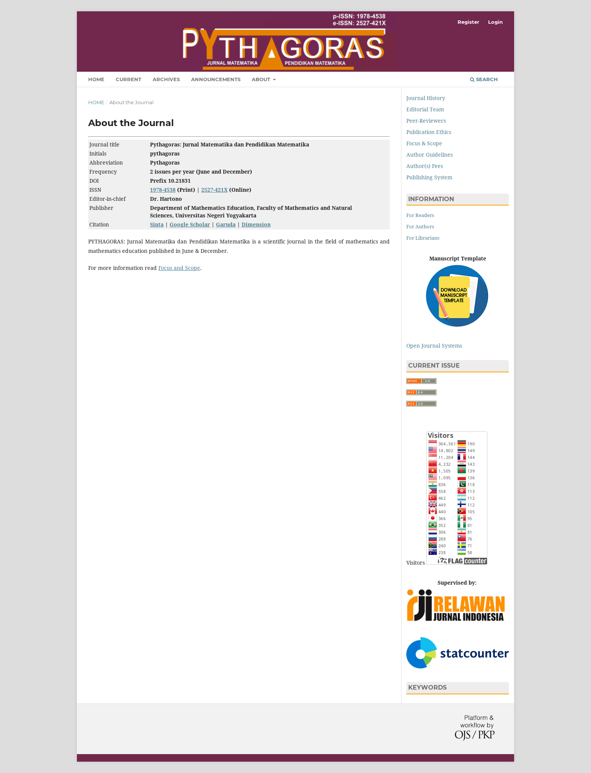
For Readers (420, 215)
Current (128, 79)
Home (96, 79)
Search (484, 79)
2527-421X (214, 189)
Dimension (256, 224)
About (262, 79)
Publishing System (429, 177)
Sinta (157, 224)
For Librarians (422, 237)
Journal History (425, 98)
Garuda (226, 224)
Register (468, 22)
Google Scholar (190, 224)
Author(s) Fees (424, 165)
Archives (166, 79)
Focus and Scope (179, 267)
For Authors (420, 226)
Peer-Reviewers (426, 120)
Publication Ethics (428, 132)
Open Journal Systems (434, 345)
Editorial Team (425, 109)
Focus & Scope (424, 143)
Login (495, 22)
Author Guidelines (429, 154)
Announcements (215, 79)
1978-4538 (163, 189)
